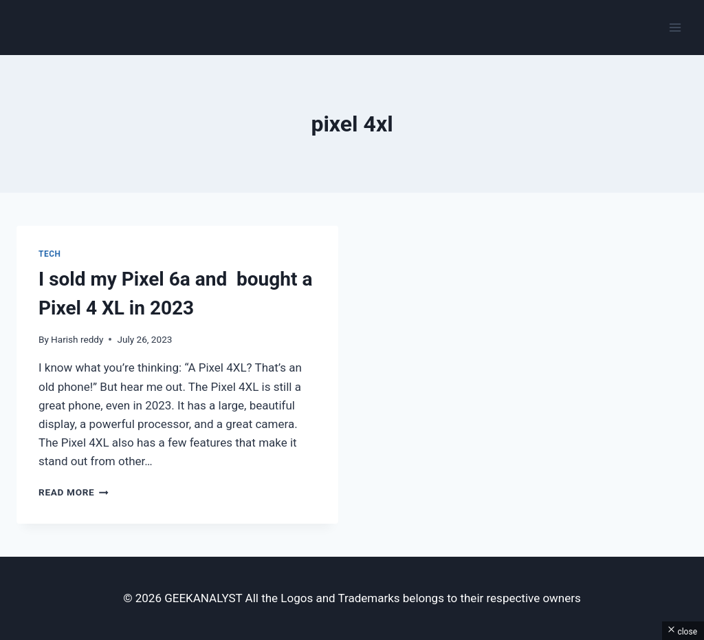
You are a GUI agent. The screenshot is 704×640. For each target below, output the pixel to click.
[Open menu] (675, 27)
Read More (73, 492)
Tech (49, 254)
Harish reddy (77, 339)
